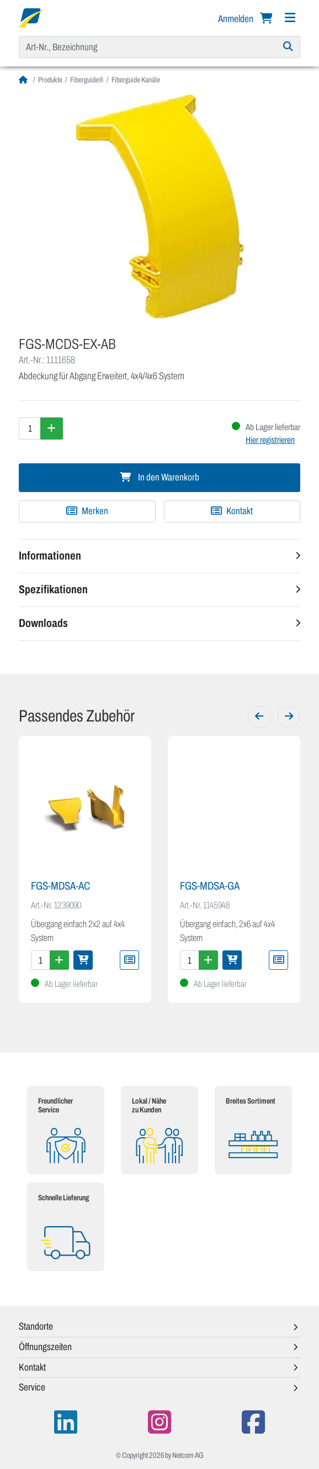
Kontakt (232, 511)
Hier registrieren (270, 440)
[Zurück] (259, 717)
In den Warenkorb (159, 477)
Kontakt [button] (32, 1367)
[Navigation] (289, 18)
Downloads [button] (43, 623)
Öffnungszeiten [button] (45, 1346)
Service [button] (32, 1387)
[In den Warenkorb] (83, 960)
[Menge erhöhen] (51, 428)
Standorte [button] (36, 1326)
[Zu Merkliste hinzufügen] (87, 511)
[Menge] (30, 428)
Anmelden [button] (236, 18)
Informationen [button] (50, 556)
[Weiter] (289, 717)
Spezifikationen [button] (53, 589)
